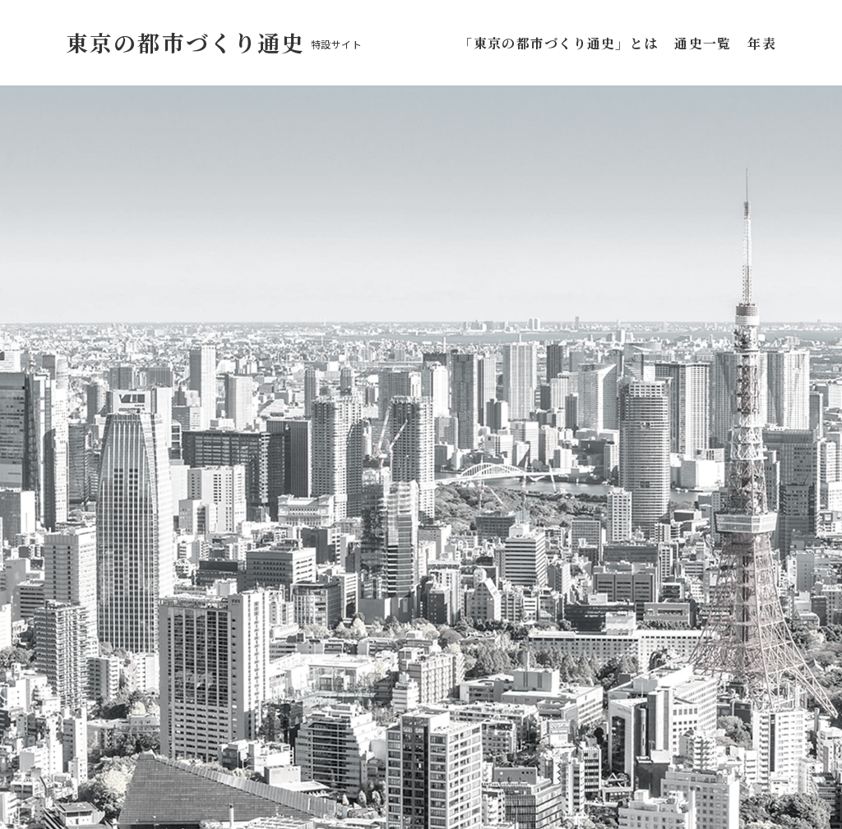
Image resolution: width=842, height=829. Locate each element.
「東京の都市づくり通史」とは (561, 43)
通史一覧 (702, 43)
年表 (761, 43)
